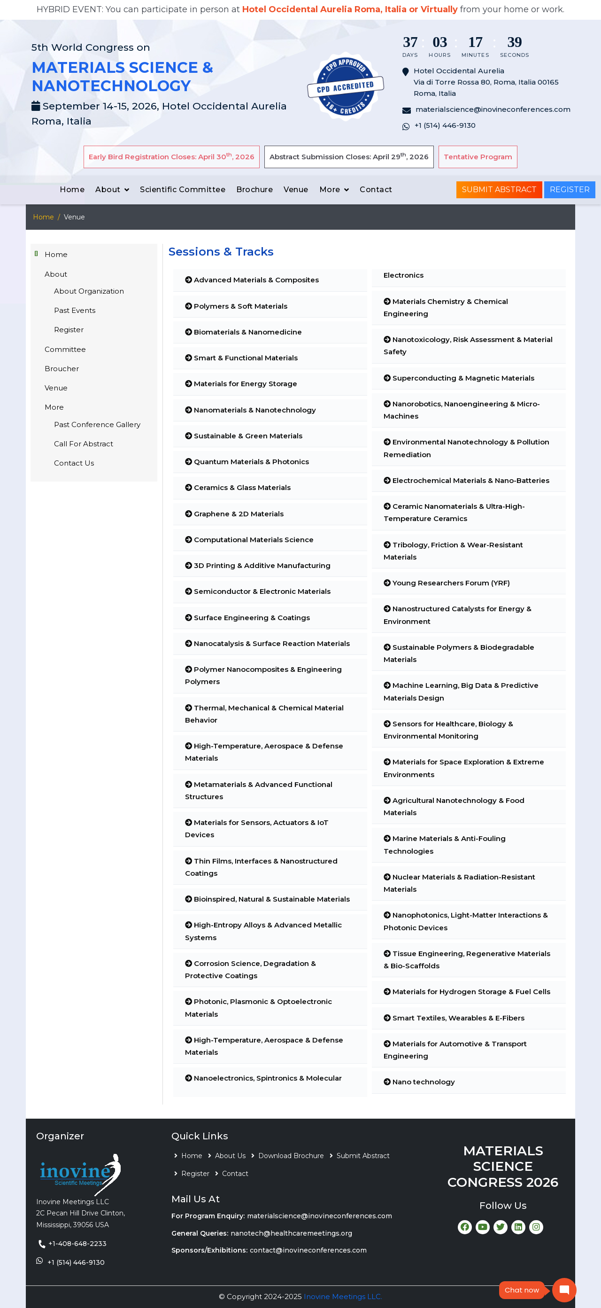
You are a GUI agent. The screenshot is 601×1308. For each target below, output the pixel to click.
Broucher (62, 368)
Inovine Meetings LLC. (343, 1296)
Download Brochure (291, 1156)
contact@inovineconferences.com (308, 1250)
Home (72, 189)
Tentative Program (478, 156)
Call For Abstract (83, 443)
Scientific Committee (182, 189)
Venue (296, 189)
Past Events (74, 310)
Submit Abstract (499, 189)
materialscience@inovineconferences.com (319, 1216)
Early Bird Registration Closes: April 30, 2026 (171, 156)
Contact (376, 189)
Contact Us (74, 463)
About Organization (89, 291)
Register (570, 189)
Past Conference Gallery (97, 424)
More (329, 189)
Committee (65, 349)
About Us (230, 1156)
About (108, 189)
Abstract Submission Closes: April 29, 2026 (349, 156)
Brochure (254, 189)
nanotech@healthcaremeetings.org (291, 1233)
